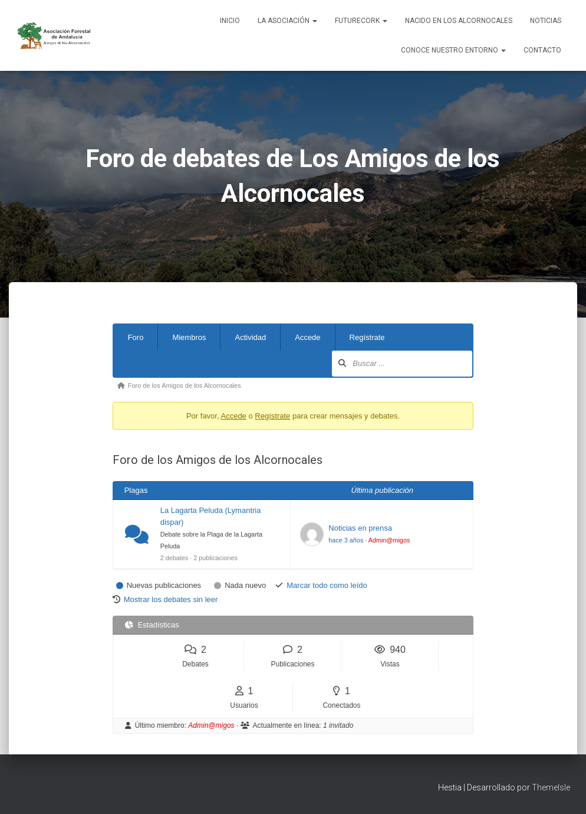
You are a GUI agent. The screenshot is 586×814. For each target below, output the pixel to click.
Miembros (189, 337)
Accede (307, 337)
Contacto (542, 50)
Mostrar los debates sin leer (171, 599)
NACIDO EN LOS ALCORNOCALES (458, 21)
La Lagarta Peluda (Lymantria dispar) (210, 516)
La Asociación (287, 21)
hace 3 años (345, 540)
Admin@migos (389, 540)
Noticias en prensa (360, 528)
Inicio (230, 21)
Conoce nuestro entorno (453, 50)
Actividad (250, 337)
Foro (136, 337)
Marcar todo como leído (327, 585)
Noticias (545, 21)
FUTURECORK (361, 21)
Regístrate (367, 337)
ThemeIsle (551, 787)
